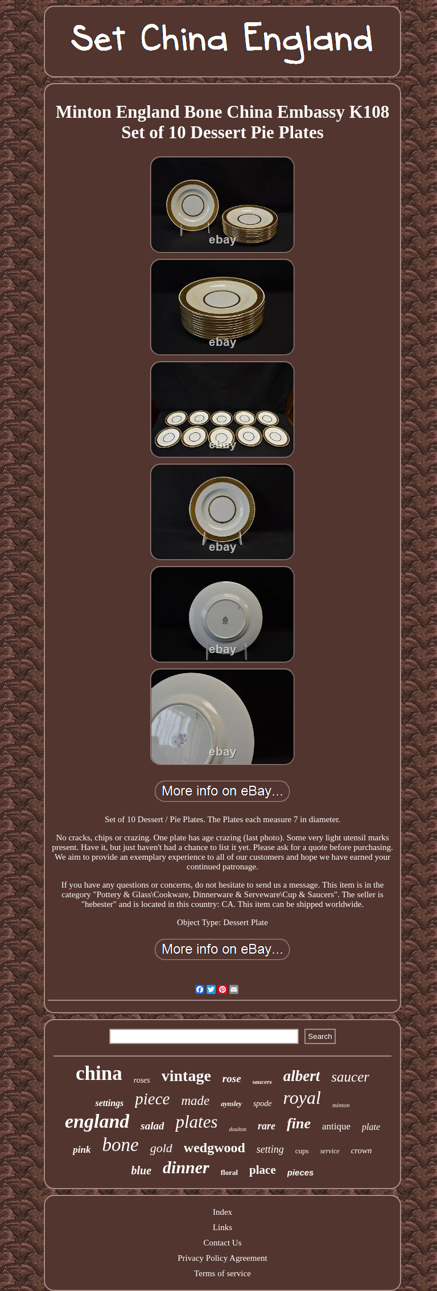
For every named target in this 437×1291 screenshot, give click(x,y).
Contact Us (222, 1242)
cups (302, 1150)
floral (229, 1172)
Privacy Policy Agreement (222, 1258)
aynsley (231, 1104)
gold (161, 1148)
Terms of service (222, 1273)
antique (336, 1126)
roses (142, 1080)
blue (141, 1170)
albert (301, 1075)
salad (152, 1126)
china (99, 1073)
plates (196, 1122)
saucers (262, 1081)
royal (302, 1097)
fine (299, 1123)
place (262, 1170)
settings (109, 1103)
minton (341, 1105)
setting (270, 1149)
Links (222, 1227)
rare (266, 1126)
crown (361, 1150)
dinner (186, 1167)
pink (81, 1149)
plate (371, 1127)
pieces (300, 1172)
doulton (238, 1129)
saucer (350, 1076)
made (195, 1101)
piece (152, 1099)
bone (120, 1145)
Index (222, 1211)
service (330, 1151)
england (97, 1121)
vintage (186, 1075)
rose (231, 1078)
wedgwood (214, 1147)
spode (262, 1103)
